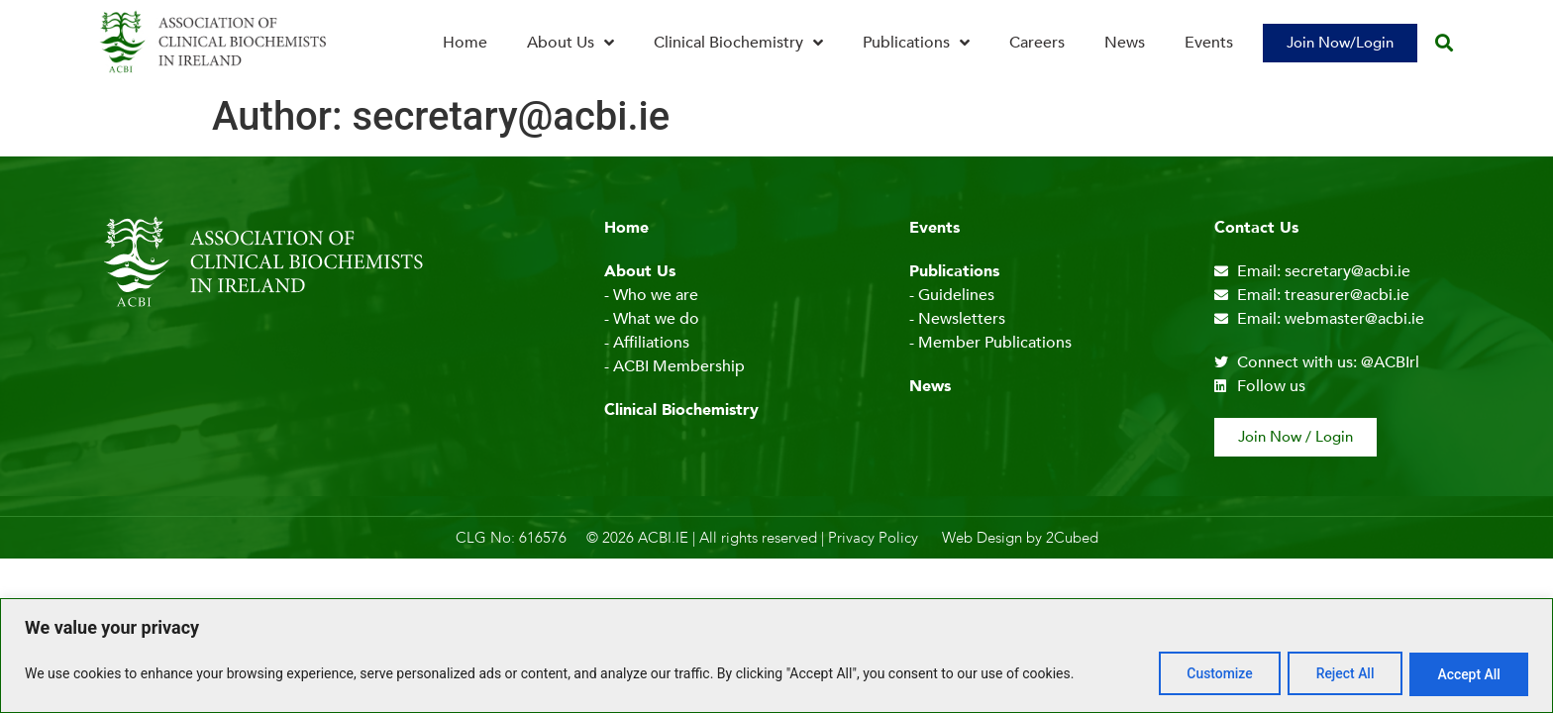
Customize (1214, 674)
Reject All (1341, 674)
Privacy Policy (873, 538)
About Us (570, 42)
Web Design (982, 538)
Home (465, 42)
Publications (916, 42)
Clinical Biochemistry (738, 42)
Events (1209, 42)
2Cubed (1072, 538)
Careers (1037, 42)
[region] (776, 656)
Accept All (1468, 674)
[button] (1443, 43)
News (1124, 42)
